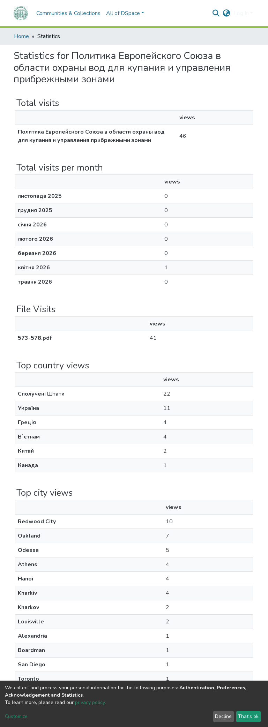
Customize (16, 716)
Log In (241, 13)
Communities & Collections (68, 13)
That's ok (248, 716)
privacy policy (90, 702)
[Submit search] (216, 13)
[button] (226, 13)
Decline (223, 716)
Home (21, 36)
